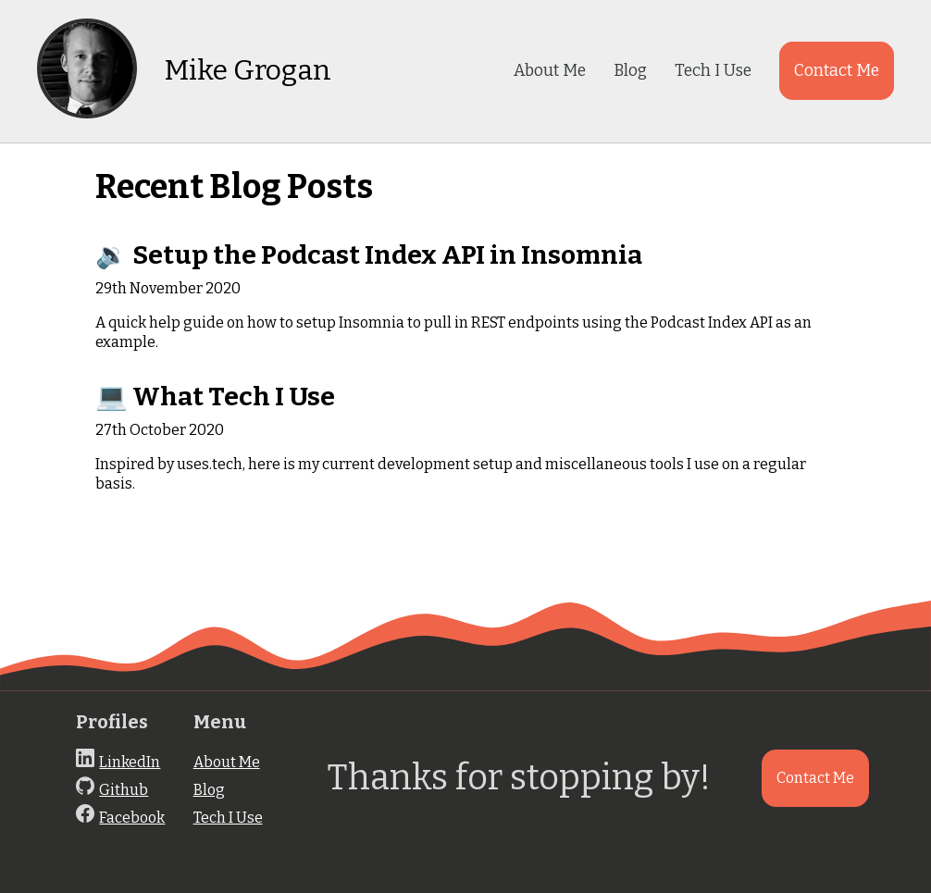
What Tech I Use (233, 396)
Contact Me (836, 71)
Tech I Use (713, 71)
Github (123, 790)
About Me (550, 71)
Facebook (132, 817)
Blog (630, 71)
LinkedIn (129, 762)
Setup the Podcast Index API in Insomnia (387, 255)
